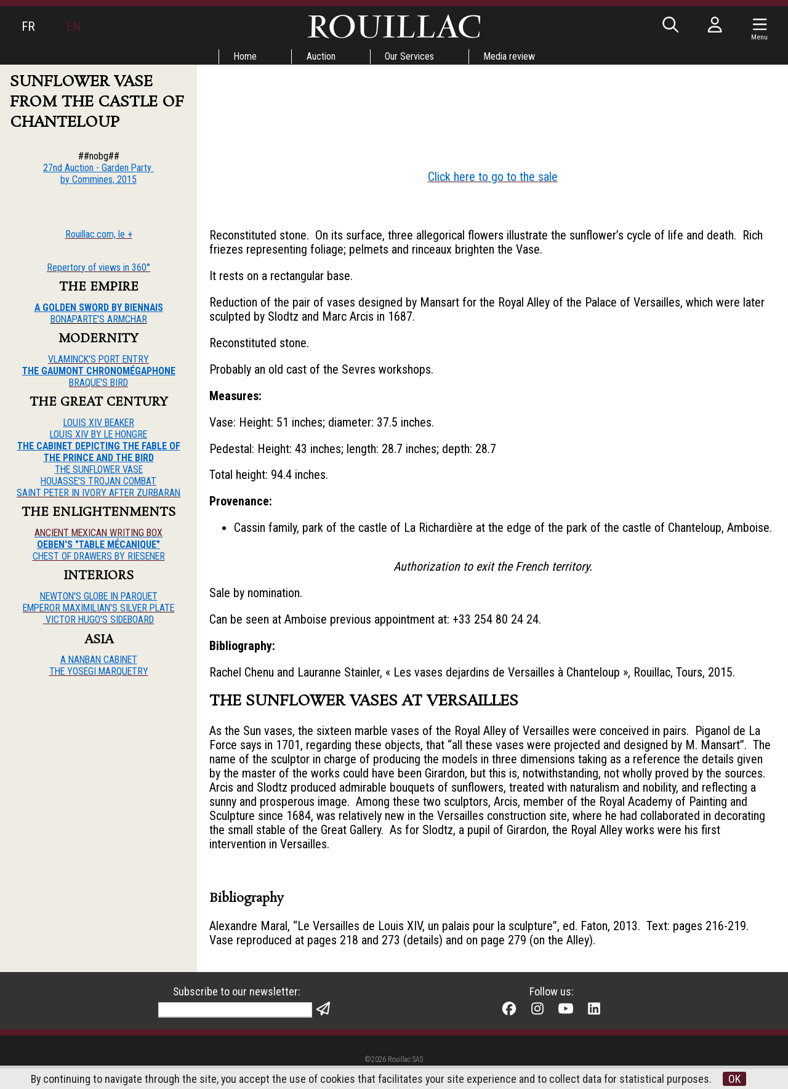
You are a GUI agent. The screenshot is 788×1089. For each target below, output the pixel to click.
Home (245, 56)
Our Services (410, 56)
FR (28, 26)
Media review (510, 56)
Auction (321, 56)
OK (736, 1078)
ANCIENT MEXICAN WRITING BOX (98, 533)
